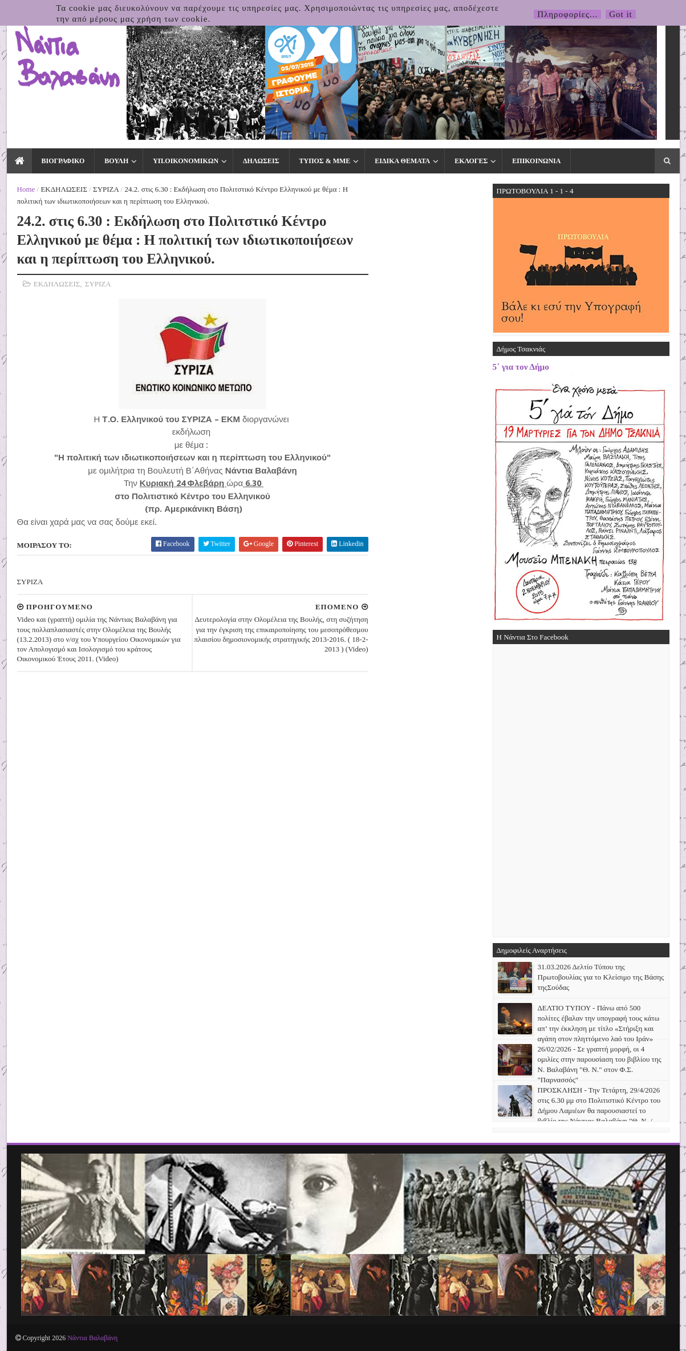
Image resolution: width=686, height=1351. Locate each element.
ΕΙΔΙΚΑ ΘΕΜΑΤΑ (402, 161)
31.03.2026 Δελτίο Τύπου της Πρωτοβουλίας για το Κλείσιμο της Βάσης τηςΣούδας (601, 977)
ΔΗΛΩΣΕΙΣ (261, 161)
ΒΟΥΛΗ (116, 161)
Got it (620, 14)
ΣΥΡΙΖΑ (106, 189)
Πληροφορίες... (567, 14)
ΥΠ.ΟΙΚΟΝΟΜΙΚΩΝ (185, 161)
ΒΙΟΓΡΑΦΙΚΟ (63, 161)
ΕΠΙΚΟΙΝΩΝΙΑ (536, 161)
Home (26, 189)
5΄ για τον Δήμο (521, 366)
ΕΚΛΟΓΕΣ (471, 161)
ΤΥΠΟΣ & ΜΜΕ (325, 161)
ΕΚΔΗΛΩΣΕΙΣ (63, 189)
